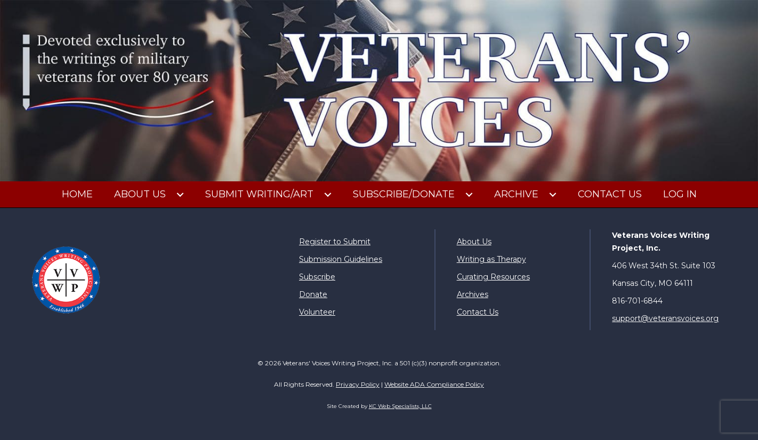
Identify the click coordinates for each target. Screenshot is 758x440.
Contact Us (477, 312)
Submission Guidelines (340, 259)
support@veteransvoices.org (665, 318)
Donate (313, 294)
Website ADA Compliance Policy (434, 384)
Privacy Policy (358, 384)
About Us (474, 241)
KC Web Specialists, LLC (400, 406)
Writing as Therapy (491, 259)
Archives (472, 294)
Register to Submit (334, 241)
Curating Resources (493, 277)
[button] (180, 194)
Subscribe (317, 277)
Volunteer (317, 312)
